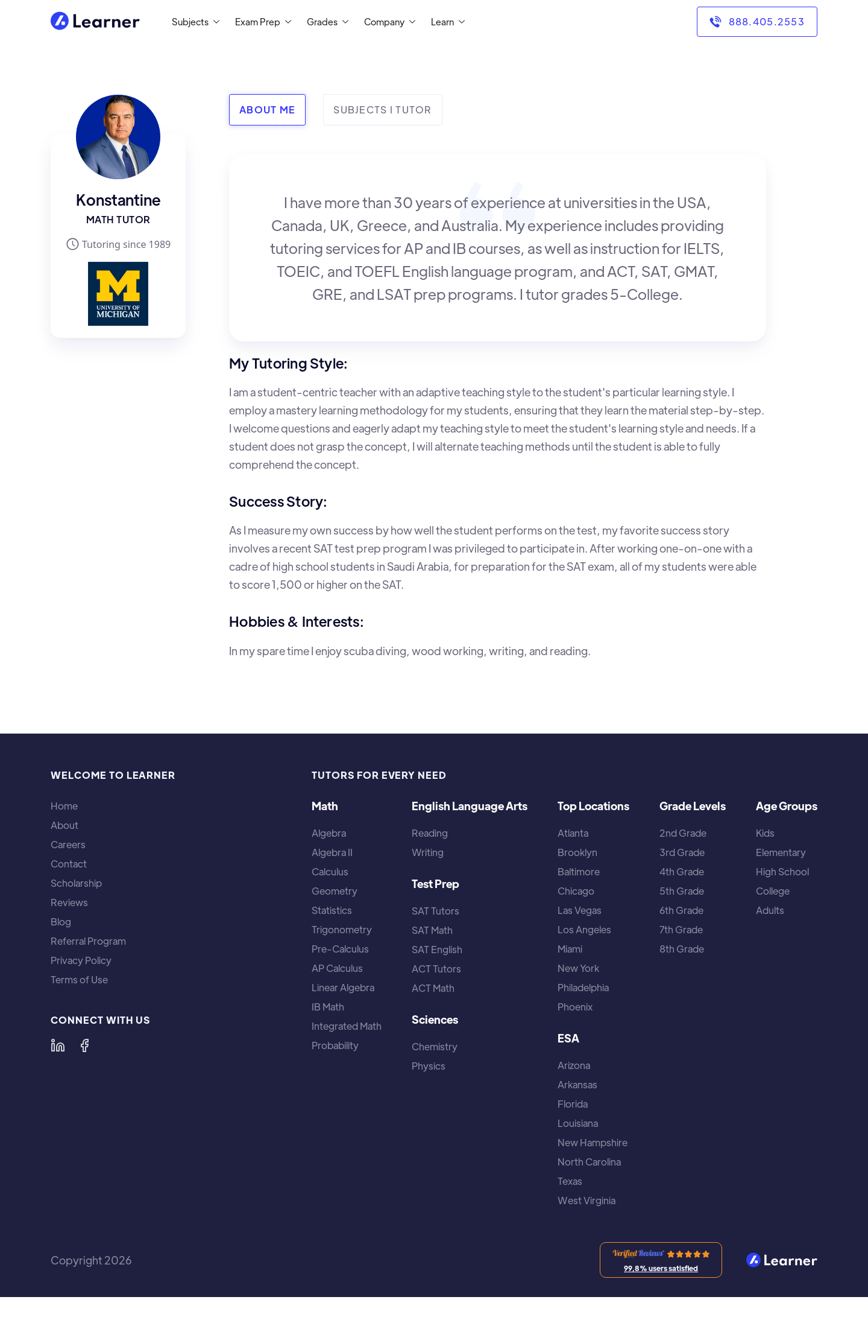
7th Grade (681, 930)
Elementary (781, 852)
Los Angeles (584, 930)
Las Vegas (580, 910)
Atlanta (573, 833)
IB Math (328, 1007)
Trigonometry (342, 930)
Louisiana (578, 1123)
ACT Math (433, 988)
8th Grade (681, 949)
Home (64, 806)
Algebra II (332, 852)
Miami (570, 949)
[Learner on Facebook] (84, 1045)
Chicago (576, 891)
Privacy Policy (81, 960)
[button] (193, 22)
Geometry (334, 891)
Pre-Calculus (340, 949)
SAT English (437, 950)
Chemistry (435, 1047)
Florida (573, 1104)
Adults (770, 910)
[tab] (267, 109)
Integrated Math (347, 1026)
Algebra (329, 833)
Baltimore (579, 872)
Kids (765, 833)
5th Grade (681, 891)
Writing (428, 852)
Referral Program (88, 941)
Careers (68, 845)
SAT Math (432, 930)
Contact (69, 864)
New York (578, 968)
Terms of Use (79, 980)
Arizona (574, 1065)
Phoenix (575, 1007)
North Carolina (589, 1162)
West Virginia (586, 1200)
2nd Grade (682, 833)
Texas (570, 1181)
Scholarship (76, 883)
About (64, 825)
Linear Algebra (343, 988)
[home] (95, 22)
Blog (61, 922)
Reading (430, 833)
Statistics (332, 910)
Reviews (69, 902)
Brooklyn (577, 852)
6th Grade (681, 910)
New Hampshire (592, 1143)
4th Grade (681, 872)
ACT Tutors (436, 969)
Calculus (330, 872)
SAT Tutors (435, 911)
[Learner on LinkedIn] (58, 1045)
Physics (428, 1066)
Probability (335, 1045)
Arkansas (577, 1085)
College (773, 891)
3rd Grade (682, 852)
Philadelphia (583, 988)
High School (782, 872)
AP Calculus (337, 968)
